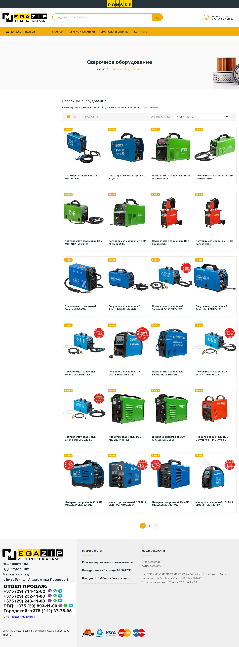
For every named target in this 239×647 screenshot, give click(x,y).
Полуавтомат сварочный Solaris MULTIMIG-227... (124, 373)
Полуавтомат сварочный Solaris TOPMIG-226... (211, 373)
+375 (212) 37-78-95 (222, 18)
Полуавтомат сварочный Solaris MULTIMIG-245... (168, 373)
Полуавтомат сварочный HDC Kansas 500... (214, 242)
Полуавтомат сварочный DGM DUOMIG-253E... (171, 177)
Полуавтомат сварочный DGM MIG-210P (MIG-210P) (84, 242)
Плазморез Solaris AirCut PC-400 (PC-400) (82, 177)
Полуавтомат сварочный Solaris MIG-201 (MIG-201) (124, 308)
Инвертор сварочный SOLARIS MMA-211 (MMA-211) (214, 504)
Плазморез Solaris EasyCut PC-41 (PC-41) (127, 177)
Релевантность (202, 117)
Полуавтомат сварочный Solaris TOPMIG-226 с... (80, 438)
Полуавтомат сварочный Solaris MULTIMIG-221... (211, 308)
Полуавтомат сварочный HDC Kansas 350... (170, 242)
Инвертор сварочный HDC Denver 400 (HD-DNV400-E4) (212, 438)
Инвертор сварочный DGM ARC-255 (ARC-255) (168, 438)
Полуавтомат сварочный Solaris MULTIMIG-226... (80, 373)
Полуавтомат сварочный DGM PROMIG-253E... (127, 242)
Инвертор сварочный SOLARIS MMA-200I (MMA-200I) (127, 504)
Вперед (156, 525)
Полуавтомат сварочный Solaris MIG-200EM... (80, 308)
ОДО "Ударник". (24, 630)
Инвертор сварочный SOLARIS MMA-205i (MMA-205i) (170, 504)
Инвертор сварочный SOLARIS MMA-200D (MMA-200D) (83, 504)
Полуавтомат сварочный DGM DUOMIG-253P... (214, 177)
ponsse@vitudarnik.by (23, 616)
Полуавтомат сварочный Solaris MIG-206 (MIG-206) (168, 308)
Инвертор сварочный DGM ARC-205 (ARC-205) (125, 438)
